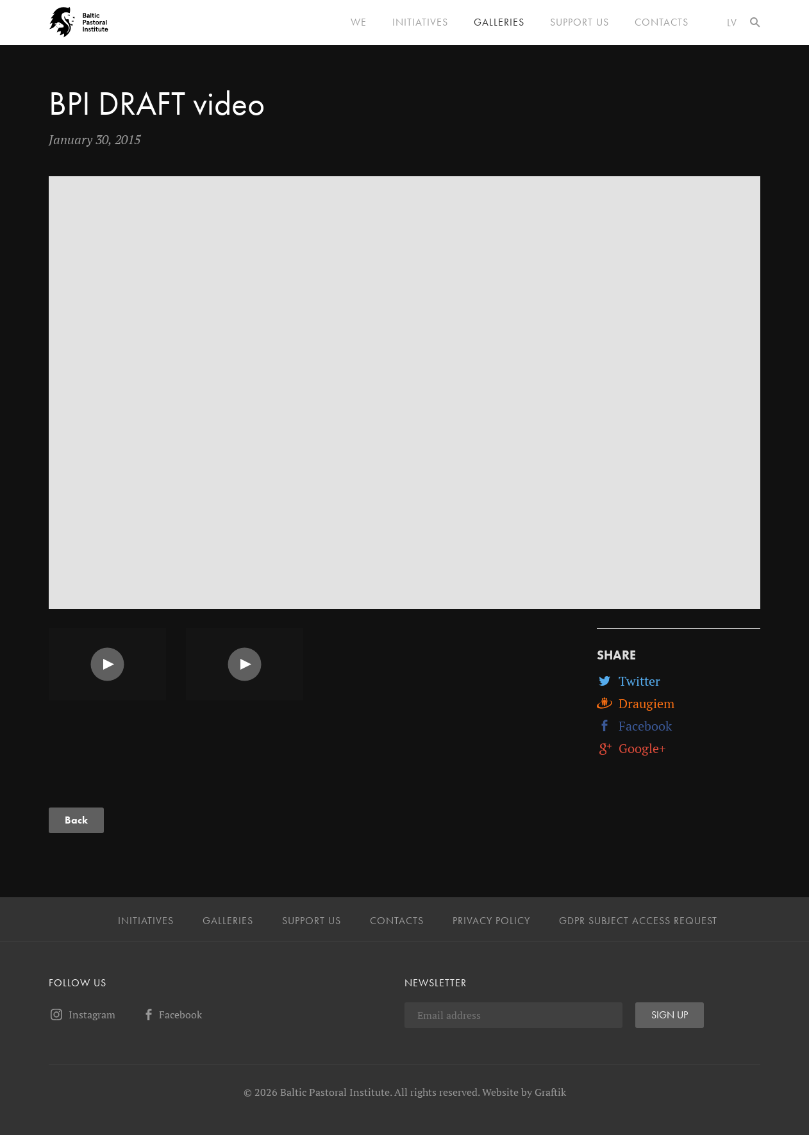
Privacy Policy (491, 921)
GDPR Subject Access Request (638, 921)
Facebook (634, 726)
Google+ (631, 748)
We (359, 22)
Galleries (499, 22)
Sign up (669, 1015)
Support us (579, 22)
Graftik (550, 1092)
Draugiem (635, 703)
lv (732, 22)
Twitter (628, 681)
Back (76, 820)
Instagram (82, 1014)
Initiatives (420, 22)
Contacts (661, 22)
